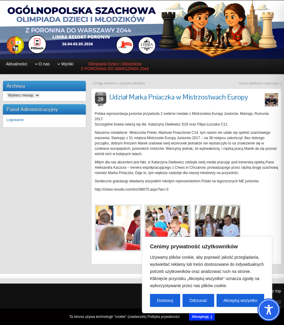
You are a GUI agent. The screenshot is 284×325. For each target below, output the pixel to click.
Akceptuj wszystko (240, 300)
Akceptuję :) (202, 317)
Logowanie (15, 120)
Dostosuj (165, 300)
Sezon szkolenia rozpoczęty (258, 83)
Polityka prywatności (164, 317)
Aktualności (16, 64)
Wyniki (67, 64)
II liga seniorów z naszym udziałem (119, 83)
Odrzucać (198, 300)
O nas (44, 64)
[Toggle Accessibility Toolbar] (269, 310)
